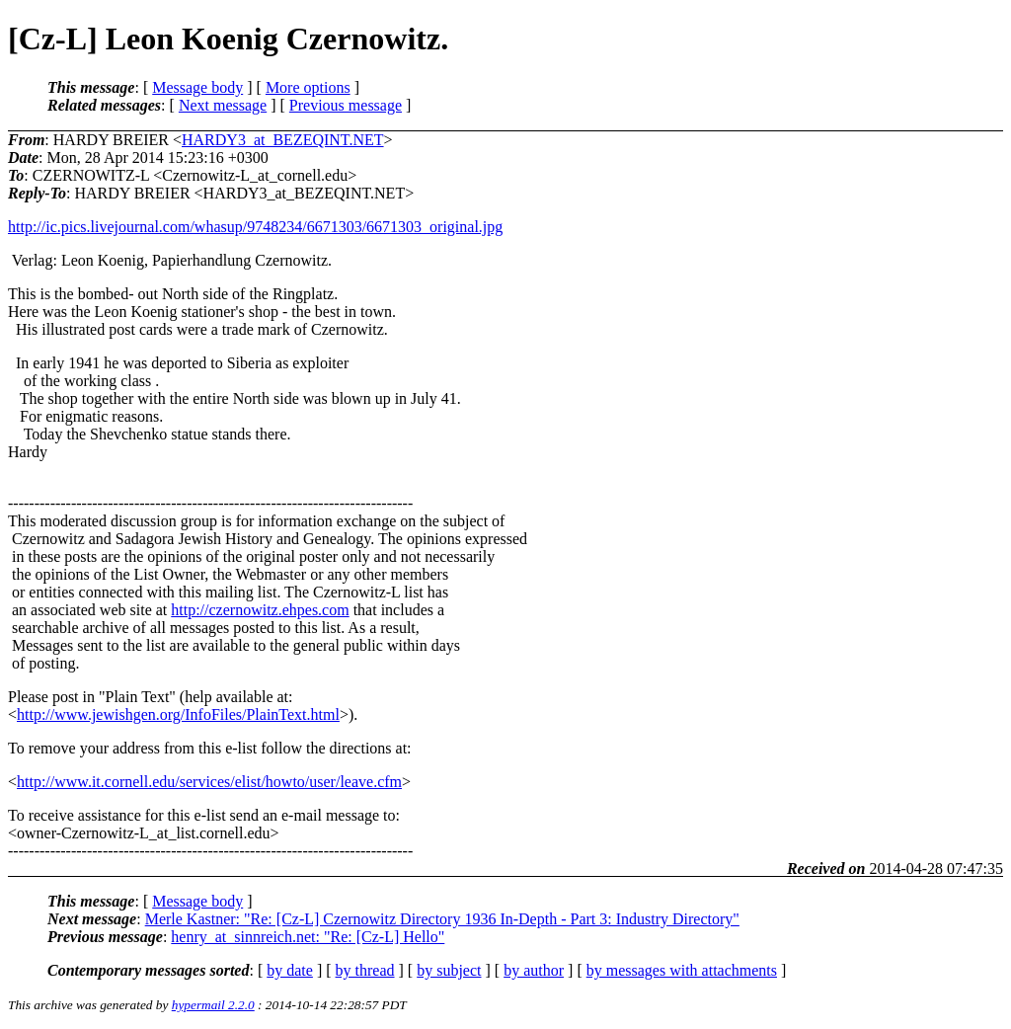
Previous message (345, 105)
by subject (449, 970)
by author (534, 970)
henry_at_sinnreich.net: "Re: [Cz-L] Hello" (307, 936)
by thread (365, 970)
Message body (197, 87)
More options (308, 87)
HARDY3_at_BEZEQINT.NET (283, 139)
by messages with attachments (681, 970)
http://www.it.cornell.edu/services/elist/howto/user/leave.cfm (209, 781)
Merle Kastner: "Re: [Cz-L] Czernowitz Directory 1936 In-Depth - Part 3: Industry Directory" (442, 918)
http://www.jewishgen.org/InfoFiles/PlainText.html (178, 714)
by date (290, 970)
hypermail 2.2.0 (213, 1004)
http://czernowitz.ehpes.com (260, 609)
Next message (223, 105)
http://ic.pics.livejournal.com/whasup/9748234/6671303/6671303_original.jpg (255, 226)
